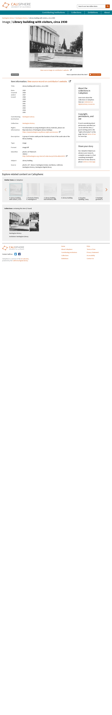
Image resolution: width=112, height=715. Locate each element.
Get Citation (15, 74)
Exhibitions (93, 12)
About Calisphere (66, 249)
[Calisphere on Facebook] (19, 254)
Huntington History (22, 18)
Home (63, 246)
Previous (5, 189)
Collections (76, 12)
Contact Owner (95, 74)
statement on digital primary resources (86, 103)
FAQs (88, 246)
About (107, 12)
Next (106, 189)
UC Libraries (25, 259)
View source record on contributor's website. (47, 81)
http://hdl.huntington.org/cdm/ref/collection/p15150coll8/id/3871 (44, 156)
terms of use (92, 134)
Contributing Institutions (53, 12)
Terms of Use (91, 249)
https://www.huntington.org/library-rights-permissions (40, 132)
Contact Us (90, 258)
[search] (107, 6)
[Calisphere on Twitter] (15, 254)
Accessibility (91, 255)
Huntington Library (8, 18)
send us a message (89, 162)
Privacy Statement (93, 252)
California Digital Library (20, 261)
